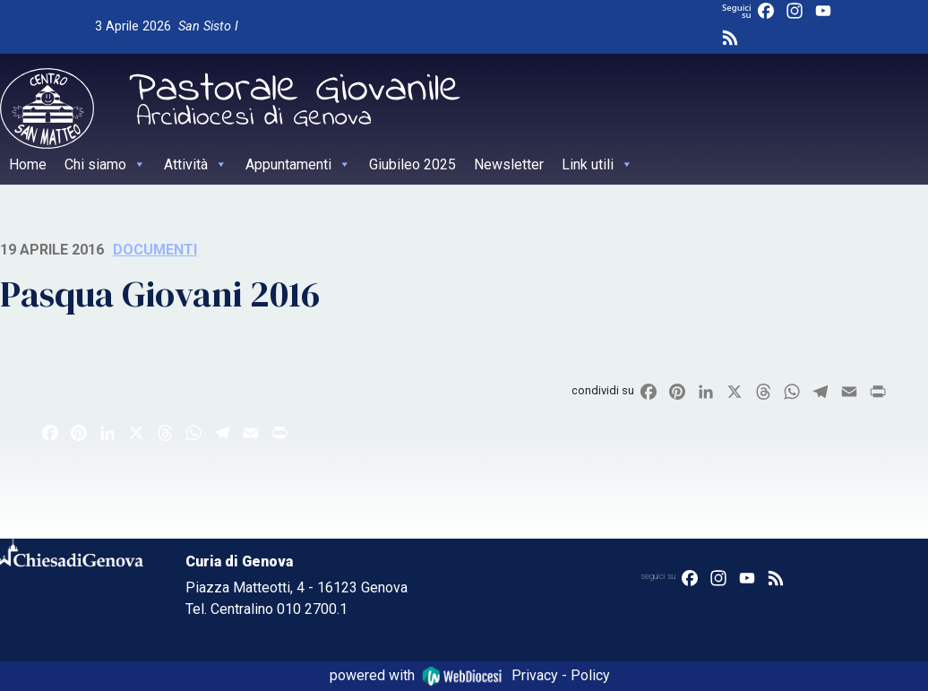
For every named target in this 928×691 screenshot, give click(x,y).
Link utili (597, 164)
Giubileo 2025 (412, 164)
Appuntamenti (298, 164)
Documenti (155, 249)
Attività (196, 164)
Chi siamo (105, 164)
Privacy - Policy (560, 675)
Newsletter (509, 164)
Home (28, 164)
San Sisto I (208, 26)
